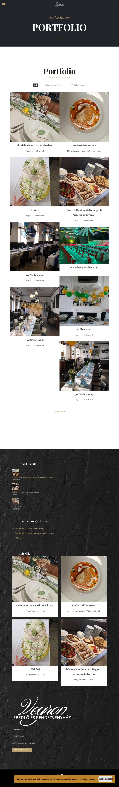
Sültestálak (20, 538)
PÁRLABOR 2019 (19, 507)
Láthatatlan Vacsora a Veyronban (25, 492)
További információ (88, 779)
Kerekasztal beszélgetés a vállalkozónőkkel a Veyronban (34, 478)
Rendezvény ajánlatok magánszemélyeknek (34, 533)
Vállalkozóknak (78, 85)
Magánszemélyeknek (54, 85)
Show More (59, 411)
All (35, 85)
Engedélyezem (105, 779)
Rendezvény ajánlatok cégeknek (29, 528)
